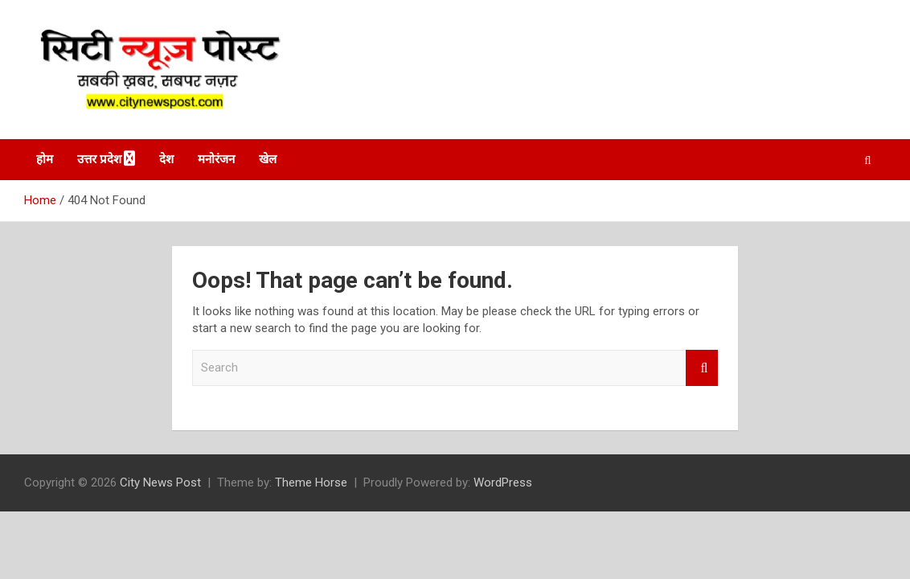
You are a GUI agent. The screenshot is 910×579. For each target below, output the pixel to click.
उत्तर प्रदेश (99, 159)
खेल (268, 159)
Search (702, 368)
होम (44, 159)
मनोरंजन (216, 159)
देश (166, 159)
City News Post (160, 482)
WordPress (502, 482)
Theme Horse (311, 482)
